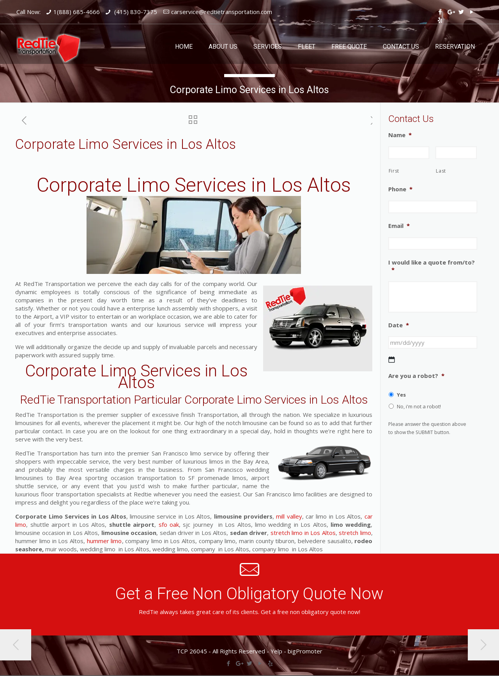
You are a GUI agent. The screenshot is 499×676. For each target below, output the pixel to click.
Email (399, 225)
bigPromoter (305, 651)
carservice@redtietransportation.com (221, 12)
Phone (400, 189)
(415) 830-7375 (135, 12)
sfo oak (167, 524)
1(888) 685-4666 (76, 12)
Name (400, 135)
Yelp (276, 651)
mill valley (289, 516)
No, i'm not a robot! (419, 406)
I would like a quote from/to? (431, 266)
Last (441, 171)
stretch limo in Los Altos (303, 533)
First (394, 171)
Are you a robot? (416, 375)
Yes (401, 394)
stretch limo (354, 533)
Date (398, 325)
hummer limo (104, 541)
